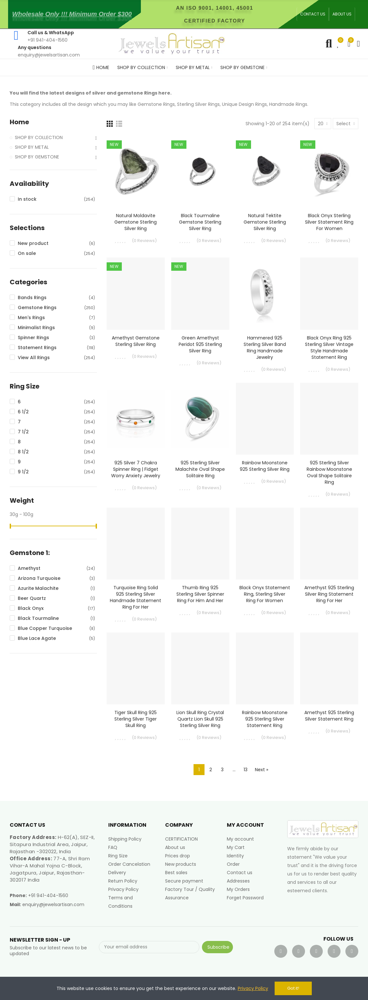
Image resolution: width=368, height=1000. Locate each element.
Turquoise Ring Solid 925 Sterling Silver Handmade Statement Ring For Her (135, 597)
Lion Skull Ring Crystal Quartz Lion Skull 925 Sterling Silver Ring (200, 719)
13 (245, 769)
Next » (261, 769)
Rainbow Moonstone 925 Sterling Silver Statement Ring (265, 719)
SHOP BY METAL (32, 147)
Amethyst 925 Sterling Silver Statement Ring (329, 715)
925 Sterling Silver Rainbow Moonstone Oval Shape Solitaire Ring (329, 472)
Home (19, 122)
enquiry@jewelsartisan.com (53, 904)
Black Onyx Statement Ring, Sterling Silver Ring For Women (264, 594)
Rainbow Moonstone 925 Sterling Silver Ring (264, 466)
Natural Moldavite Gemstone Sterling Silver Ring (135, 222)
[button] (313, 14)
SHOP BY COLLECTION (39, 137)
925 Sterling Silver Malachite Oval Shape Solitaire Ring (200, 469)
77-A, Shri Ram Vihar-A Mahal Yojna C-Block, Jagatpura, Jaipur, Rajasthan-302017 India (50, 869)
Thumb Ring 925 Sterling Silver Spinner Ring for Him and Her (200, 594)
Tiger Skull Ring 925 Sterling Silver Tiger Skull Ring (135, 719)
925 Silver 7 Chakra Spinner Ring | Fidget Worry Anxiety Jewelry (135, 469)
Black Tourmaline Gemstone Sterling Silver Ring (200, 222)
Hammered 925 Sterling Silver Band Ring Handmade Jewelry (265, 347)
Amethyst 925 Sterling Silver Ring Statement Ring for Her (329, 594)
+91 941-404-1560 (48, 895)
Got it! (293, 988)
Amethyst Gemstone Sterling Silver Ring (136, 341)
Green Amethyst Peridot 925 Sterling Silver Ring (200, 344)
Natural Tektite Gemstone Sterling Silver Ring (265, 222)
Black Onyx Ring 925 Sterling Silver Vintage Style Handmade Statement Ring (329, 347)
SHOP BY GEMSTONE (37, 157)
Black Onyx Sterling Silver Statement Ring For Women (329, 222)
